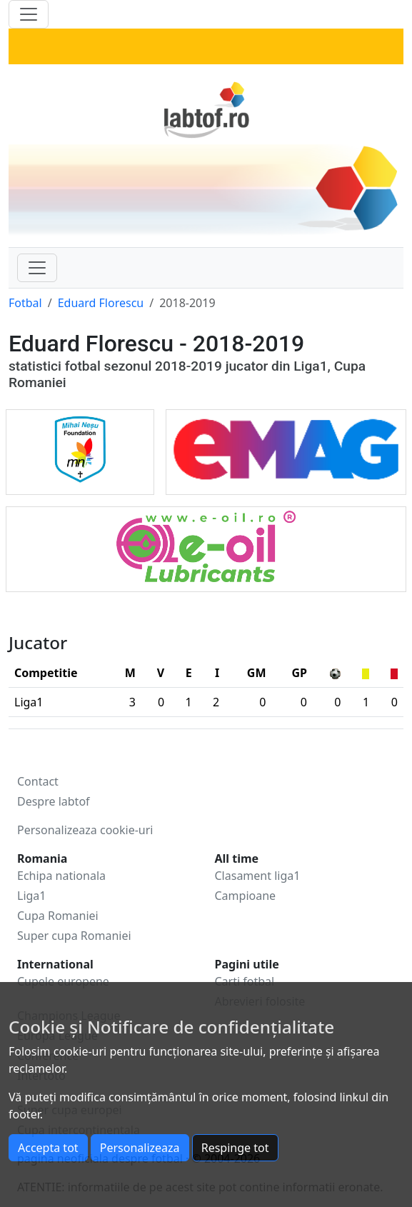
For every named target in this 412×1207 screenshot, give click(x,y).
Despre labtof (53, 801)
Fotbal (25, 303)
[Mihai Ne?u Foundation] (80, 448)
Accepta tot (48, 1148)
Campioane (245, 895)
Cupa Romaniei (58, 915)
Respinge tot (235, 1148)
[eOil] (206, 545)
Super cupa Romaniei (74, 935)
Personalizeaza (140, 1148)
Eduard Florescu (101, 303)
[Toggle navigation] (37, 268)
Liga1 (31, 895)
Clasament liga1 (258, 875)
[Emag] (286, 448)
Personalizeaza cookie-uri (85, 830)
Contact (38, 781)
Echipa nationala (61, 875)
